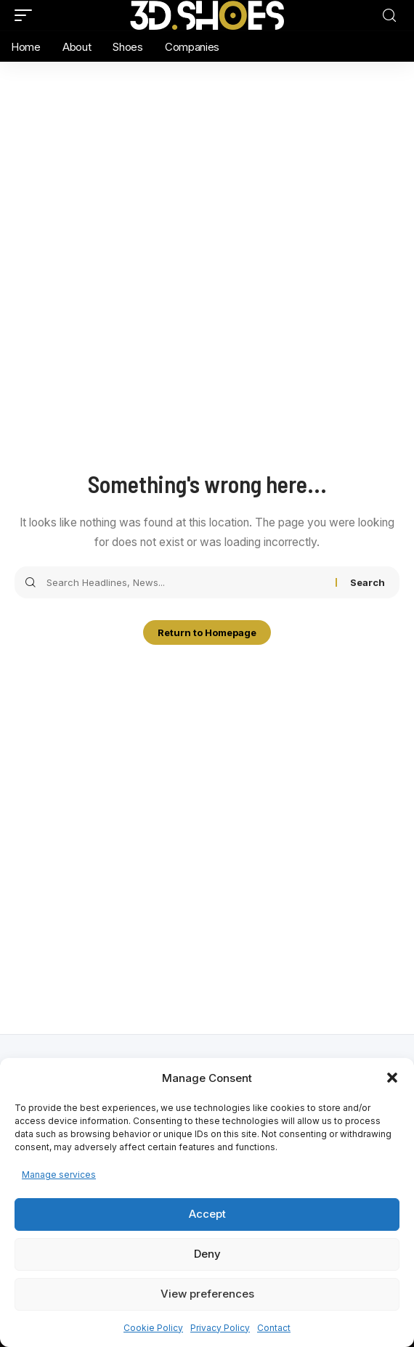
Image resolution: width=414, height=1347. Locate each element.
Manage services (59, 1174)
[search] (389, 15)
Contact (274, 1327)
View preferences (207, 1294)
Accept (207, 1214)
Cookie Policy (153, 1327)
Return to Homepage (207, 632)
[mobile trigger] (27, 15)
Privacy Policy (220, 1327)
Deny (207, 1254)
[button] (392, 1077)
